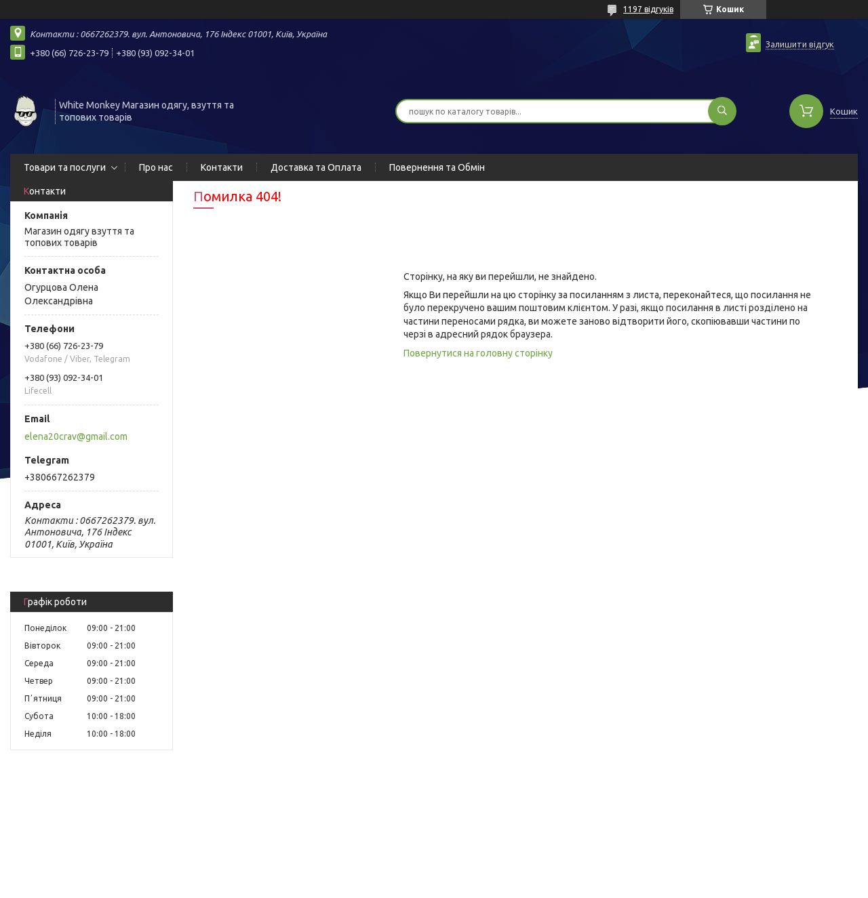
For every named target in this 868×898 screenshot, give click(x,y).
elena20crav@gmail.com (75, 436)
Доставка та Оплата (316, 167)
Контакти (222, 167)
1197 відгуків (648, 9)
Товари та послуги (65, 167)
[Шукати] (722, 111)
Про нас (156, 167)
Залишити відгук (800, 44)
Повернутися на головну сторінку (478, 353)
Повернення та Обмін (437, 167)
